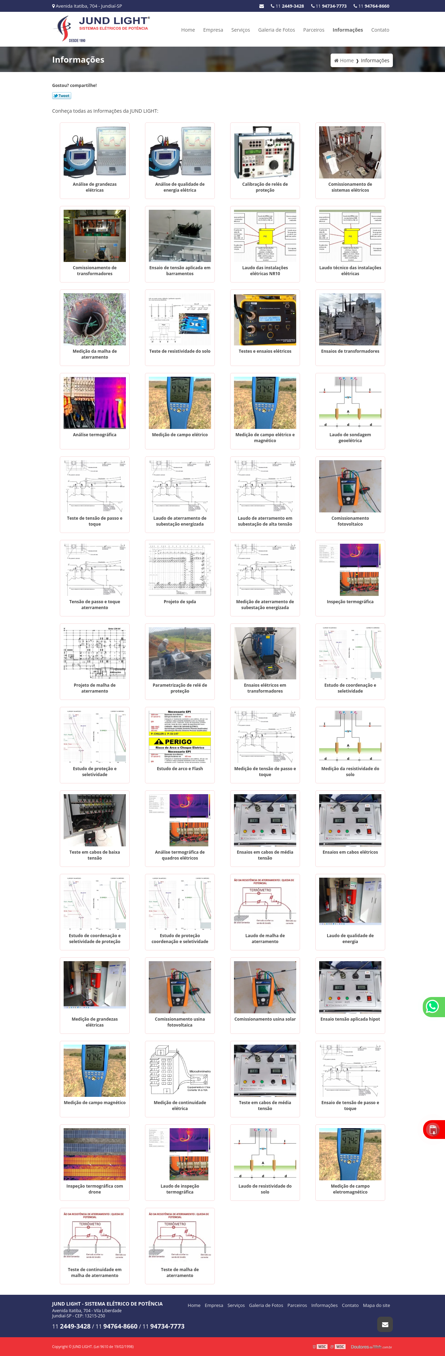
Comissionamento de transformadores (95, 271)
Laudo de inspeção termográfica (180, 1189)
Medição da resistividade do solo (350, 771)
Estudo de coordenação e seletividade (350, 688)
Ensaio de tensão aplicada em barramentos (179, 271)
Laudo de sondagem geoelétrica (350, 438)
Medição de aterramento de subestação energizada (265, 605)
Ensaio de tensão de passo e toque (350, 1105)
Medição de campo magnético (95, 1103)
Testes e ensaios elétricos (265, 351)
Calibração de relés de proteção (265, 187)
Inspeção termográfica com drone (94, 1189)
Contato (380, 29)
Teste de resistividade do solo (180, 351)
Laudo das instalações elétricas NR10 (265, 271)
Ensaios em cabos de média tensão (265, 855)
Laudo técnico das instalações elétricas (350, 271)
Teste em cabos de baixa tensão (95, 855)
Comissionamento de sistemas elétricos (350, 187)
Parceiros (313, 29)
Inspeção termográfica (350, 602)
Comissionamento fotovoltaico (350, 521)
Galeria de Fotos (276, 29)
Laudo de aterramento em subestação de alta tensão (265, 521)
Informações (348, 29)
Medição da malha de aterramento (95, 354)
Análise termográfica (94, 435)
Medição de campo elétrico (180, 435)
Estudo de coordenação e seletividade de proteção (95, 938)
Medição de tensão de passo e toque (265, 771)
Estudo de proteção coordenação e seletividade (180, 938)
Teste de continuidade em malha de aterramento (95, 1272)
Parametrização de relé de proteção (180, 688)
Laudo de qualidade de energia (350, 938)
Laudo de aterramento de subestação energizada (180, 521)
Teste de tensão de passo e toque (94, 521)
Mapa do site (376, 1305)
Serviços (241, 29)
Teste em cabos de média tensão (265, 1105)
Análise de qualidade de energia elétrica (179, 187)
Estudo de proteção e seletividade (95, 771)
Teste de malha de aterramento (180, 1272)
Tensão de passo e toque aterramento (94, 605)
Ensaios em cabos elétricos (350, 852)
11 (371, 6)
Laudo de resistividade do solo (265, 1189)
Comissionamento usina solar (265, 1019)
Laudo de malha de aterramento (265, 938)
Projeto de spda (180, 602)
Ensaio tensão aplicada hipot (350, 1019)
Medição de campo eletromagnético (350, 1189)
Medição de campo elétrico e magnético (265, 438)
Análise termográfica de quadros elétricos (180, 855)
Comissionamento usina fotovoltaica (180, 1022)
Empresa (213, 29)
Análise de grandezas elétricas (95, 187)
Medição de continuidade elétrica (180, 1105)
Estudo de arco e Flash (180, 769)
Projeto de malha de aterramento (94, 688)
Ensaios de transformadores (350, 351)
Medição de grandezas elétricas (95, 1022)
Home (188, 29)
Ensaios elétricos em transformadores (265, 688)
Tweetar (61, 95)
